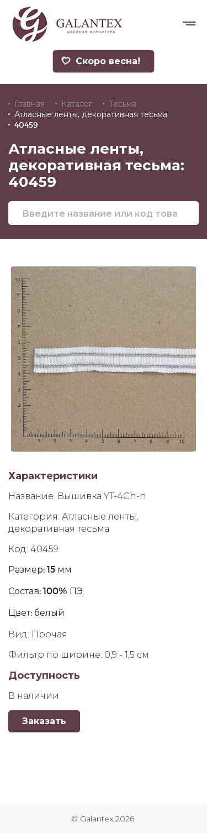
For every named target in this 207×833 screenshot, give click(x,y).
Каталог (76, 104)
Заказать (44, 721)
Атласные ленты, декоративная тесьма (90, 114)
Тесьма (122, 104)
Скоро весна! (100, 61)
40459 (26, 125)
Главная (29, 104)
